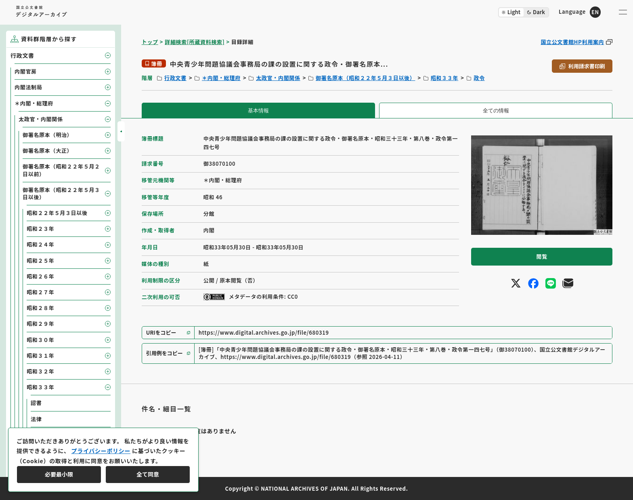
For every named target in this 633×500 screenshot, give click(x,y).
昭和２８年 (40, 308)
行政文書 (175, 78)
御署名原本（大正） (47, 150)
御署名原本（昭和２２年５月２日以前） (61, 169)
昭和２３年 (40, 228)
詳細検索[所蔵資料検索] (194, 42)
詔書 (36, 403)
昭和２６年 (40, 276)
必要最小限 (59, 474)
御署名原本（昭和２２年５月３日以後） (365, 78)
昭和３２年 (40, 371)
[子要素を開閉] (108, 55)
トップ (150, 42)
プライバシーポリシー (100, 451)
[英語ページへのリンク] (580, 11)
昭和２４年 (40, 244)
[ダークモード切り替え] (523, 12)
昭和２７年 (40, 292)
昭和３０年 (40, 340)
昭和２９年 (40, 323)
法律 (36, 419)
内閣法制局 (28, 87)
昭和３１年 (40, 355)
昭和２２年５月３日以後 (57, 213)
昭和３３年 (445, 78)
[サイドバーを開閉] (121, 131)
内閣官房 (26, 71)
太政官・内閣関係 (278, 78)
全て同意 (147, 474)
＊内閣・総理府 (221, 78)
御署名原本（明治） (47, 135)
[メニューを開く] (623, 12)
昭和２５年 (40, 260)
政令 (479, 78)
